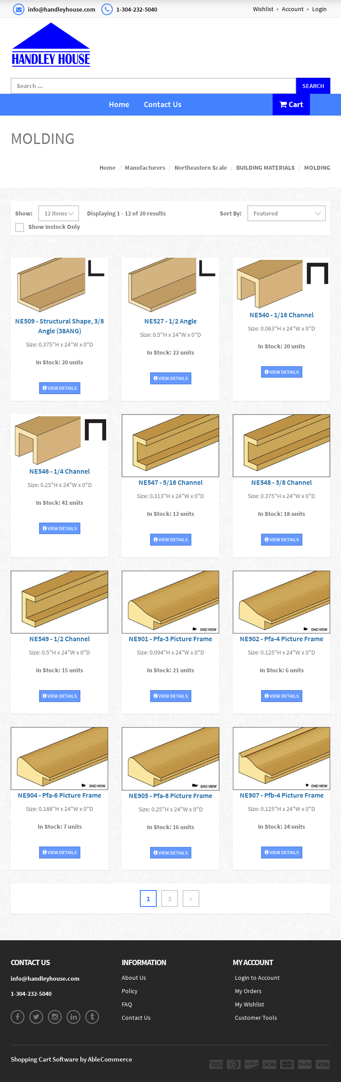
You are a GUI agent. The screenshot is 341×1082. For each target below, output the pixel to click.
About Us (134, 978)
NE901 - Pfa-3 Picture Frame (170, 638)
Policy (130, 991)
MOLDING (317, 168)
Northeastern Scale (200, 168)
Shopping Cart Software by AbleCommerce (71, 1059)
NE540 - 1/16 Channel (281, 314)
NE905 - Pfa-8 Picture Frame (170, 795)
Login (319, 9)
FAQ (127, 1004)
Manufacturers (145, 168)
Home (119, 104)
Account (293, 9)
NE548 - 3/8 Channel (281, 482)
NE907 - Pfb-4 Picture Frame (282, 795)
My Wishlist (249, 1004)
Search (313, 86)
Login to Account (257, 978)
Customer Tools (256, 1018)
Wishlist (263, 9)
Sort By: (231, 213)
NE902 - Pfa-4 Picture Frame (281, 638)
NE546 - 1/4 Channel (59, 471)
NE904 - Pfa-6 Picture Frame (59, 795)
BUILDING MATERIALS (265, 168)
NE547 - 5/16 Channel (170, 482)
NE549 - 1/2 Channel (59, 638)
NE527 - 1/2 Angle (170, 320)
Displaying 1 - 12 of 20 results (126, 213)
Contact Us (163, 104)
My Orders (248, 991)
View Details (60, 388)
